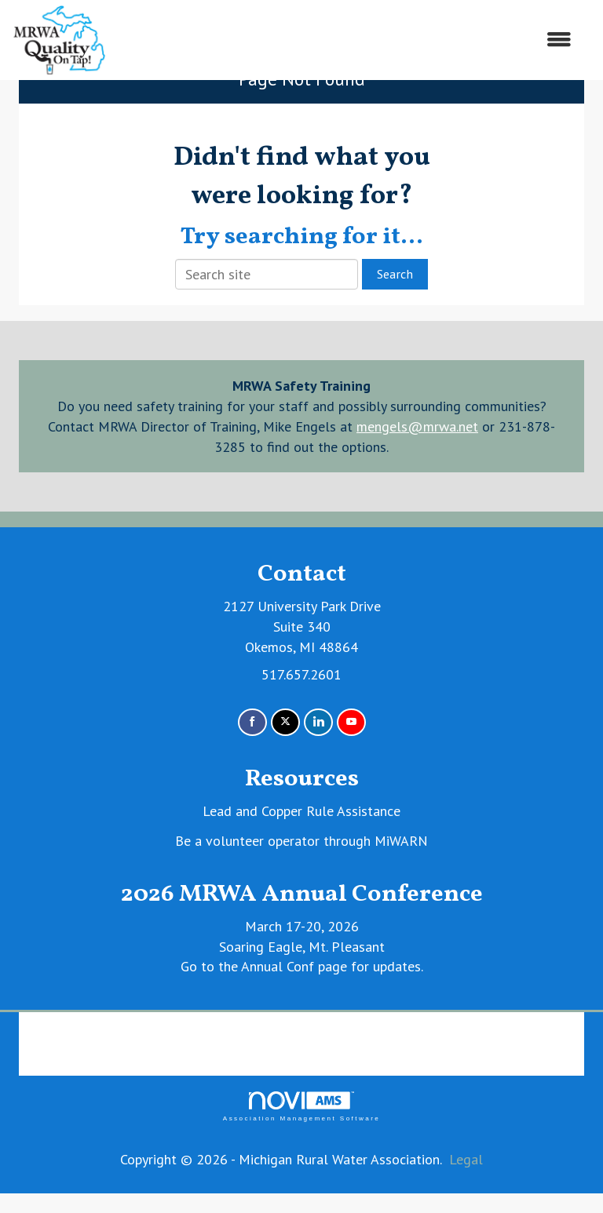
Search (395, 274)
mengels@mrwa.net (417, 426)
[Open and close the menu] (347, 40)
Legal (466, 1159)
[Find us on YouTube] (351, 722)
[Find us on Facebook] (252, 722)
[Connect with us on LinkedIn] (318, 722)
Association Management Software (301, 1106)
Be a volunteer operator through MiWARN (301, 841)
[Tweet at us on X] (285, 722)
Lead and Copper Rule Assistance (301, 811)
